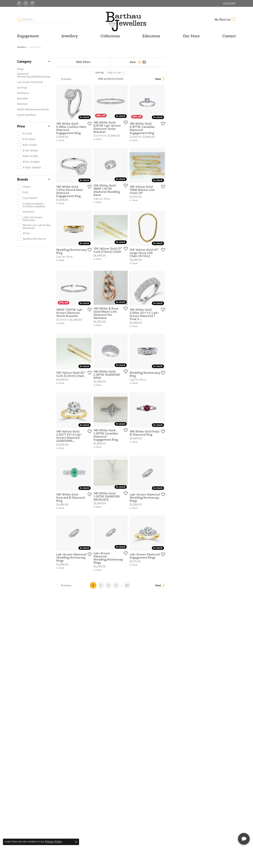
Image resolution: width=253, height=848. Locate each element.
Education (151, 36)
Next (229, 79)
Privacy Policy (53, 841)
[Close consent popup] (76, 842)
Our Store (191, 36)
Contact (229, 36)
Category (24, 61)
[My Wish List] (225, 19)
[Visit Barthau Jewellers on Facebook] (19, 3)
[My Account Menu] (229, 3)
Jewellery (69, 36)
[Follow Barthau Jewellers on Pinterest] (32, 3)
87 (162, 733)
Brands (22, 179)
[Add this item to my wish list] (113, 147)
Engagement (28, 36)
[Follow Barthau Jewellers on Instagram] (25, 3)
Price (21, 126)
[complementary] (224, 826)
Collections (110, 36)
